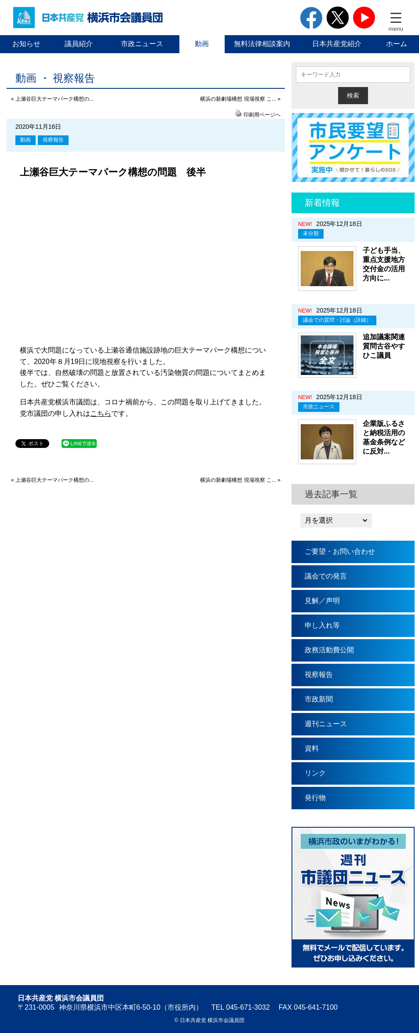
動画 (202, 43)
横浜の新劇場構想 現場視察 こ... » (240, 99)
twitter (338, 18)
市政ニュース (142, 43)
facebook (311, 18)
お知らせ (26, 43)
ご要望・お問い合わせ (340, 551)
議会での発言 (326, 576)
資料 (312, 748)
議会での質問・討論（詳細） (337, 320)
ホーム (396, 43)
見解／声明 (322, 600)
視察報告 (53, 140)
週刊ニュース (326, 723)
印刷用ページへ (262, 115)
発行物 (315, 797)
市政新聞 (319, 699)
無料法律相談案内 (262, 43)
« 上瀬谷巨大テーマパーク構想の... (52, 99)
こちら (100, 413)
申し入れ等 (322, 625)
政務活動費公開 (329, 650)
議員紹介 (79, 43)
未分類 (311, 233)
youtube (364, 18)
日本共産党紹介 (336, 43)
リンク (315, 773)
